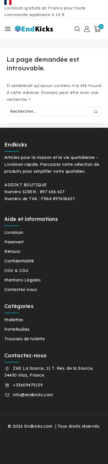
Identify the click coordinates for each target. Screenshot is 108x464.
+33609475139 (28, 385)
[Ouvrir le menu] (7, 28)
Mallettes (13, 319)
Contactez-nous (20, 289)
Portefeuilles (17, 329)
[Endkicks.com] (35, 29)
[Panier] (98, 29)
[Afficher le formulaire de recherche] (77, 29)
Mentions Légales (22, 280)
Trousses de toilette (24, 338)
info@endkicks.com (33, 394)
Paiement (14, 242)
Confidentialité (19, 261)
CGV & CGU (16, 270)
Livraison (13, 232)
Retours (12, 251)
